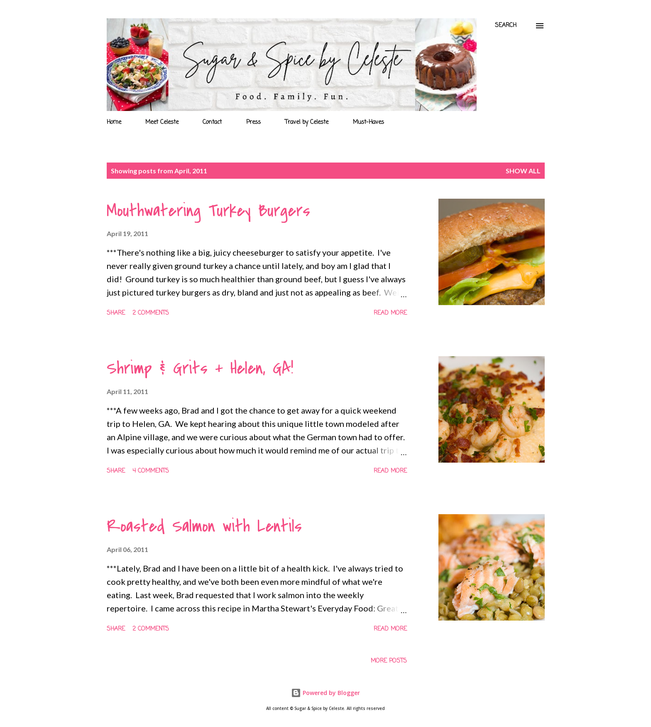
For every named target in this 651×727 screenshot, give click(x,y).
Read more (390, 313)
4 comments (150, 471)
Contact (212, 122)
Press (253, 122)
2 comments (150, 313)
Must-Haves (368, 122)
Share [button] (116, 313)
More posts (389, 661)
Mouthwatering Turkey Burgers (208, 210)
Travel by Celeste (306, 122)
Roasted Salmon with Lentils (204, 526)
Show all (523, 171)
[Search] (505, 25)
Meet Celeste (162, 122)
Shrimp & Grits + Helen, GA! (200, 368)
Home (114, 122)
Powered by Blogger (325, 693)
